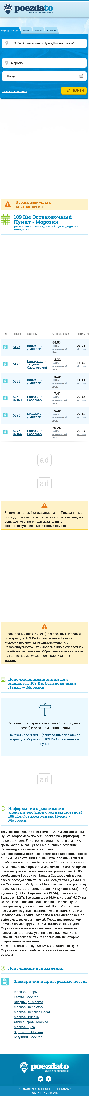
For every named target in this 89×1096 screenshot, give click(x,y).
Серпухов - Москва (28, 1032)
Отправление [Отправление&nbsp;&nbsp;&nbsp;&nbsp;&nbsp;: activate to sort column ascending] (62, 334)
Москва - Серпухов (28, 1007)
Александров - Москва (31, 1022)
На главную (26, 1089)
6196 (16, 364)
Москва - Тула (24, 1027)
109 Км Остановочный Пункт (59, 349)
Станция (26, 30)
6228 (16, 381)
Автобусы (51, 30)
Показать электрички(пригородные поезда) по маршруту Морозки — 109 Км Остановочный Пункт (44, 739)
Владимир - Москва (28, 1002)
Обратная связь (45, 1093)
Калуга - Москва (26, 997)
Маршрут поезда (9, 30)
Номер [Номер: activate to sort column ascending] (17, 334)
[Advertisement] (44, 148)
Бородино (35, 345)
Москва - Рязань (26, 1017)
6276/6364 (17, 432)
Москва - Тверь (25, 992)
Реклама (64, 1089)
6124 (16, 347)
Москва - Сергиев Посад (32, 1012)
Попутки (38, 30)
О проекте (46, 1089)
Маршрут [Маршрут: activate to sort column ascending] (33, 334)
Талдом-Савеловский (37, 366)
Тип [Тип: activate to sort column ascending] (5, 334)
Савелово (34, 400)
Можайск (34, 414)
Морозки (81, 349)
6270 (16, 415)
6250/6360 (17, 398)
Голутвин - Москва (28, 1037)
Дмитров (34, 349)
